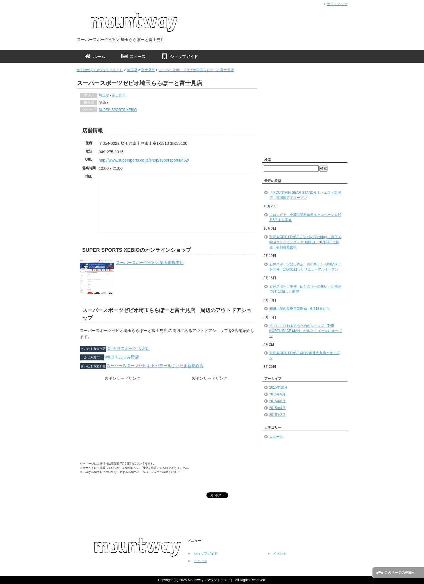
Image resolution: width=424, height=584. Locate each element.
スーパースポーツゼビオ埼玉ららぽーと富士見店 (196, 70)
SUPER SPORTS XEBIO (118, 110)
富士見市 (148, 70)
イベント (280, 554)
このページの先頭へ (399, 573)
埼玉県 (132, 70)
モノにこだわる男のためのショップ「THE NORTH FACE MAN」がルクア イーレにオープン (305, 331)
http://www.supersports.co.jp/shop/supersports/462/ (144, 160)
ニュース (276, 437)
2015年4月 (277, 408)
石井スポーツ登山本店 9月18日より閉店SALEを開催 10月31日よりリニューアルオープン (305, 266)
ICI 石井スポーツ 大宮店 (128, 348)
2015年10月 (278, 387)
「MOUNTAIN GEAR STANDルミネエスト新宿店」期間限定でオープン (305, 195)
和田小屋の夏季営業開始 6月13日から (299, 309)
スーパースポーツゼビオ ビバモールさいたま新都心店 (154, 366)
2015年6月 (277, 401)
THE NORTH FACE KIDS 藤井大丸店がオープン (304, 355)
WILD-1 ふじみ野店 (121, 357)
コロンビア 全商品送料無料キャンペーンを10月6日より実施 (305, 217)
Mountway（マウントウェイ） (100, 70)
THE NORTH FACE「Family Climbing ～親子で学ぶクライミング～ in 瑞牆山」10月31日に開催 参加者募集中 (305, 242)
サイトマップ (337, 4)
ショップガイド (206, 554)
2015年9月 (277, 394)
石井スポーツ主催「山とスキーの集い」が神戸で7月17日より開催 (305, 289)
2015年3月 (277, 415)
